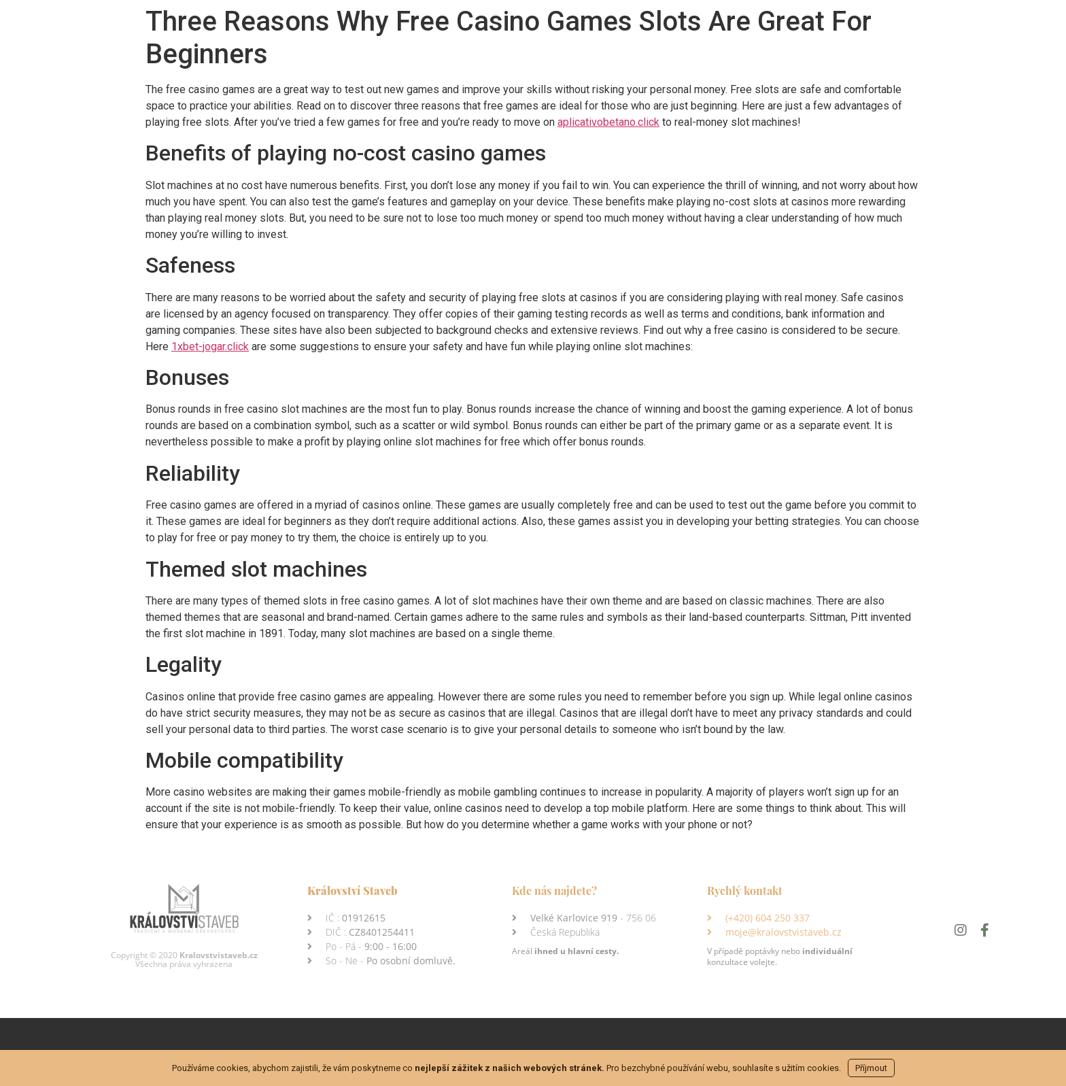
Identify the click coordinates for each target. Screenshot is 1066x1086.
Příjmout (871, 1068)
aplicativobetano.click (608, 122)
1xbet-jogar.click (210, 346)
